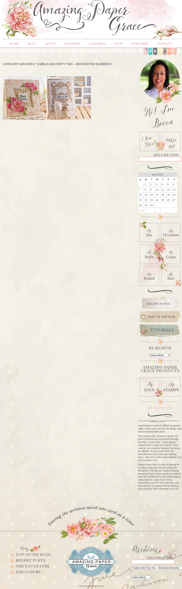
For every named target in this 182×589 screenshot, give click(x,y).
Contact (164, 43)
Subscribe (140, 43)
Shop (118, 43)
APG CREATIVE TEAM (160, 408)
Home (14, 43)
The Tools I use (33, 566)
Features (72, 43)
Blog (32, 43)
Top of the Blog (33, 555)
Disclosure (28, 572)
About (50, 43)
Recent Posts (30, 560)
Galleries (97, 43)
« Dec (142, 210)
